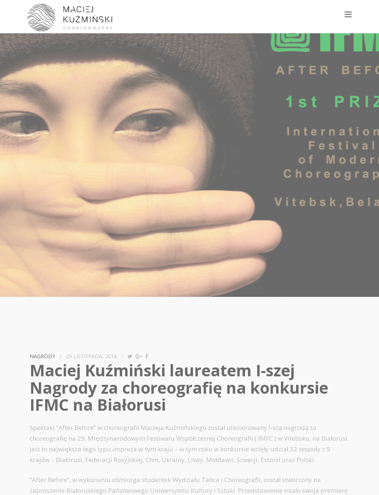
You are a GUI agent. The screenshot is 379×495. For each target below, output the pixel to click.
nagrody (42, 356)
